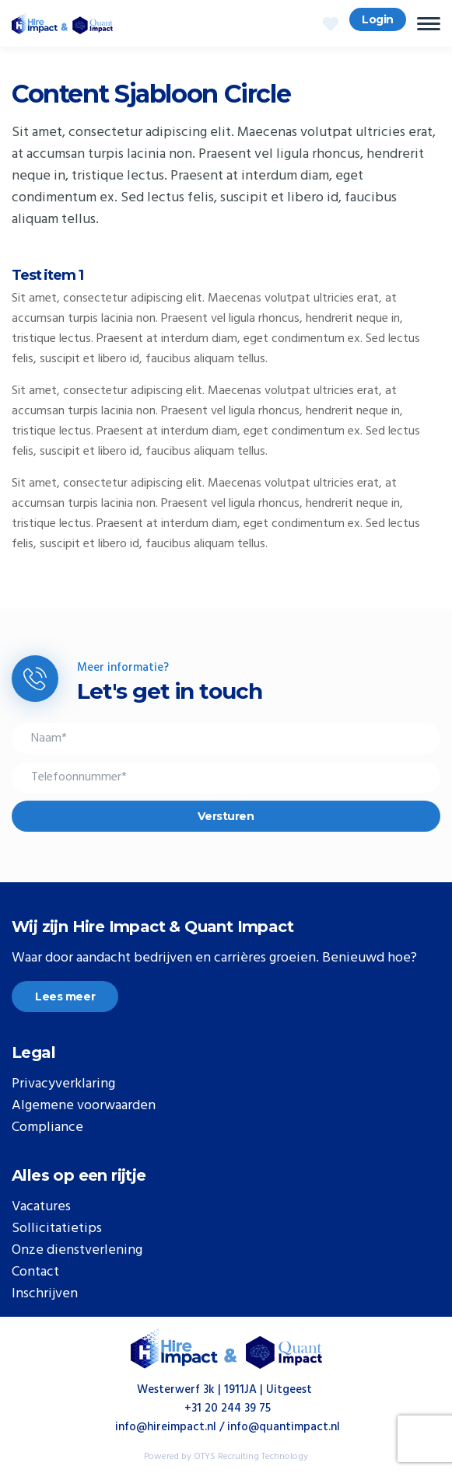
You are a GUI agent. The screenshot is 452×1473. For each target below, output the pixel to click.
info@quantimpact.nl (283, 1427)
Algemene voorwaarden (84, 1106)
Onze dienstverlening (77, 1251)
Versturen (226, 816)
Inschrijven (45, 1294)
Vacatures (41, 1207)
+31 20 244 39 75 (227, 1408)
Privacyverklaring (63, 1084)
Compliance (47, 1128)
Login (378, 19)
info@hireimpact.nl (165, 1427)
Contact (35, 1272)
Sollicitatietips (57, 1229)
